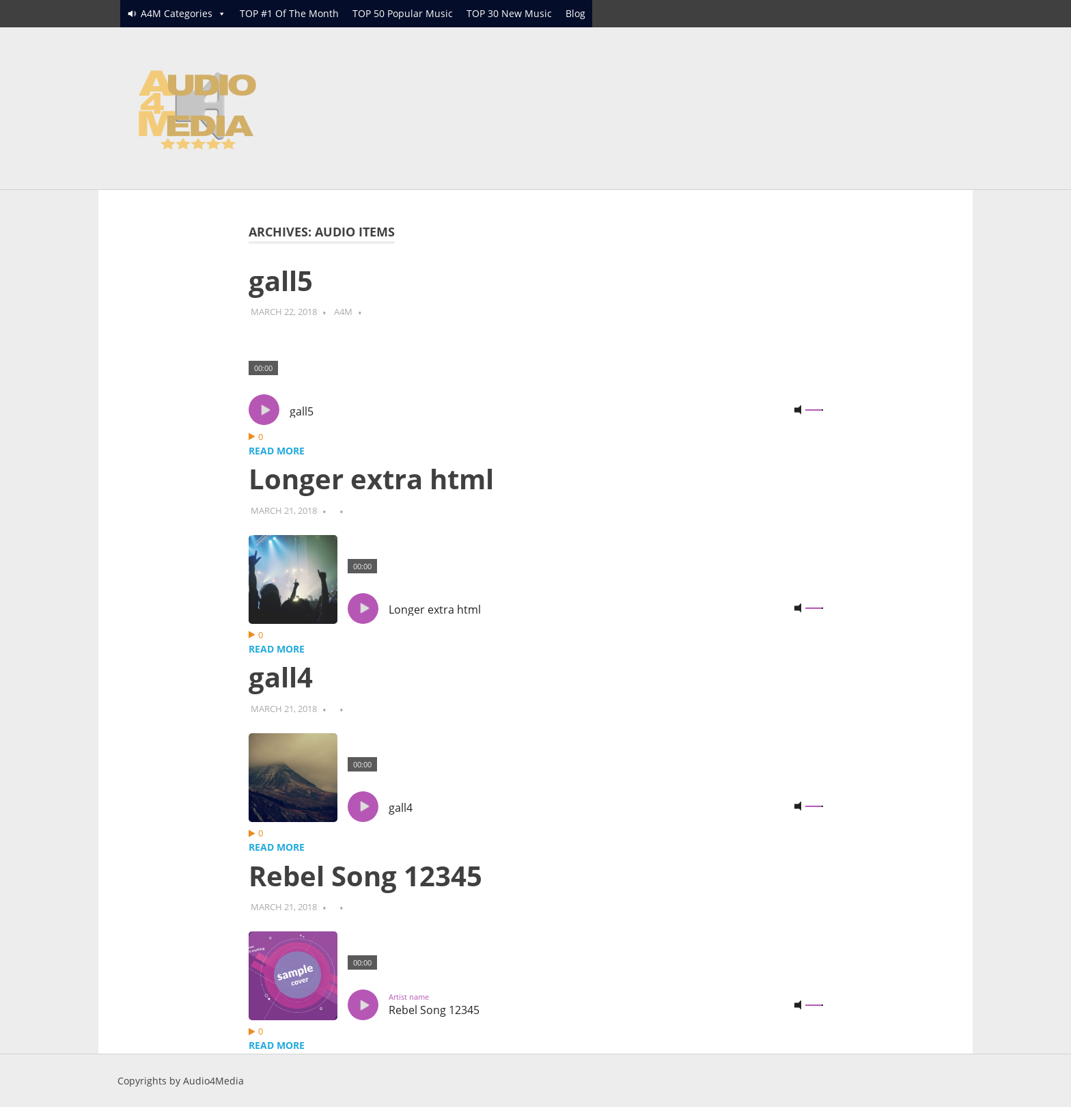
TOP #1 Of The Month (289, 13)
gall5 (281, 280)
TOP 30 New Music (509, 13)
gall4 (281, 677)
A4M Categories (176, 13)
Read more (277, 450)
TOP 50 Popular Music (402, 13)
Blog (575, 13)
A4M (343, 311)
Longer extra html (371, 478)
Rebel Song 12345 (365, 875)
